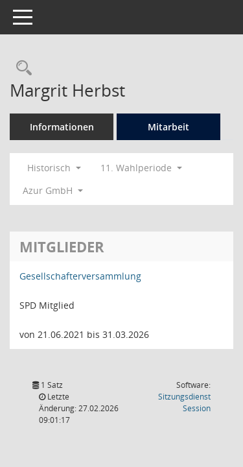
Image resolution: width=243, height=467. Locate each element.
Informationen (62, 127)
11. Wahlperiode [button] (141, 168)
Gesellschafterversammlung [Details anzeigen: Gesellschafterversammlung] (80, 276)
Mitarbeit (168, 127)
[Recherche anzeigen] (21, 68)
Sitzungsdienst (184, 402)
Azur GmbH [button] (53, 190)
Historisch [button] (54, 168)
